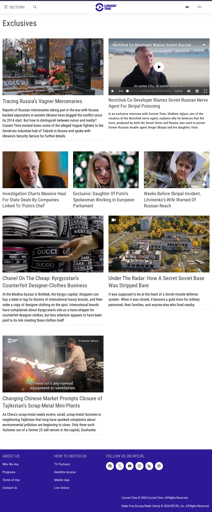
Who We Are (10, 464)
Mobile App (61, 480)
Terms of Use (11, 480)
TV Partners (62, 464)
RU (199, 7)
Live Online (61, 488)
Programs (8, 472)
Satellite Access (65, 472)
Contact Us (9, 488)
